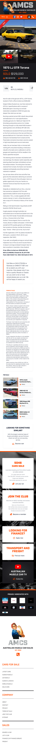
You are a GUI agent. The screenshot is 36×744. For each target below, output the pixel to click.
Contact (5, 705)
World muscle (7, 684)
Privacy (5, 708)
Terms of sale (7, 711)
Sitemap (5, 717)
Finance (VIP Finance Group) (12, 738)
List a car (5, 735)
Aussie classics (8, 681)
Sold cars (5, 687)
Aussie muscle (7, 675)
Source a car (6, 732)
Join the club (7, 714)
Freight (5, 741)
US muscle (6, 678)
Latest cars (6, 672)
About (4, 702)
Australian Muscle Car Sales (18, 523)
